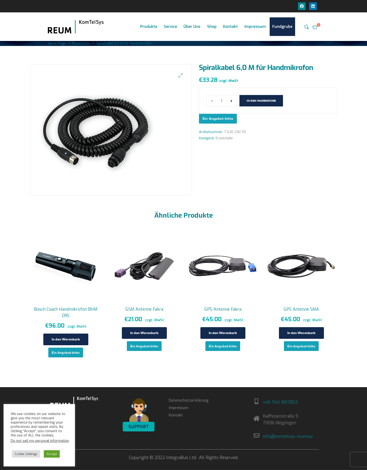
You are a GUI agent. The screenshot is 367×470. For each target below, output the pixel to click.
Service (170, 26)
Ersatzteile (80, 43)
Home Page (57, 43)
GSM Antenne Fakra (144, 309)
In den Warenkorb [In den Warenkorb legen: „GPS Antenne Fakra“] (223, 333)
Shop (212, 26)
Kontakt (230, 26)
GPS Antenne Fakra (222, 309)
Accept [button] (52, 454)
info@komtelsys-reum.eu (287, 436)
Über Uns (192, 26)
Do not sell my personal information (40, 440)
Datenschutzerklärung (188, 400)
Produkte (148, 26)
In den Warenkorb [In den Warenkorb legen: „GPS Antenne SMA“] (301, 333)
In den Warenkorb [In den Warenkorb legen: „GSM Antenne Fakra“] (144, 333)
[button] (180, 75)
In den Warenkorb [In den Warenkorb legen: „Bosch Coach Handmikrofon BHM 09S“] (66, 339)
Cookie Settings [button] (26, 454)
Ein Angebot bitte (218, 118)
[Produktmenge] (222, 100)
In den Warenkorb (261, 100)
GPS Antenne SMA (301, 309)
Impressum (255, 26)
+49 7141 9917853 (280, 402)
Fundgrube (282, 26)
